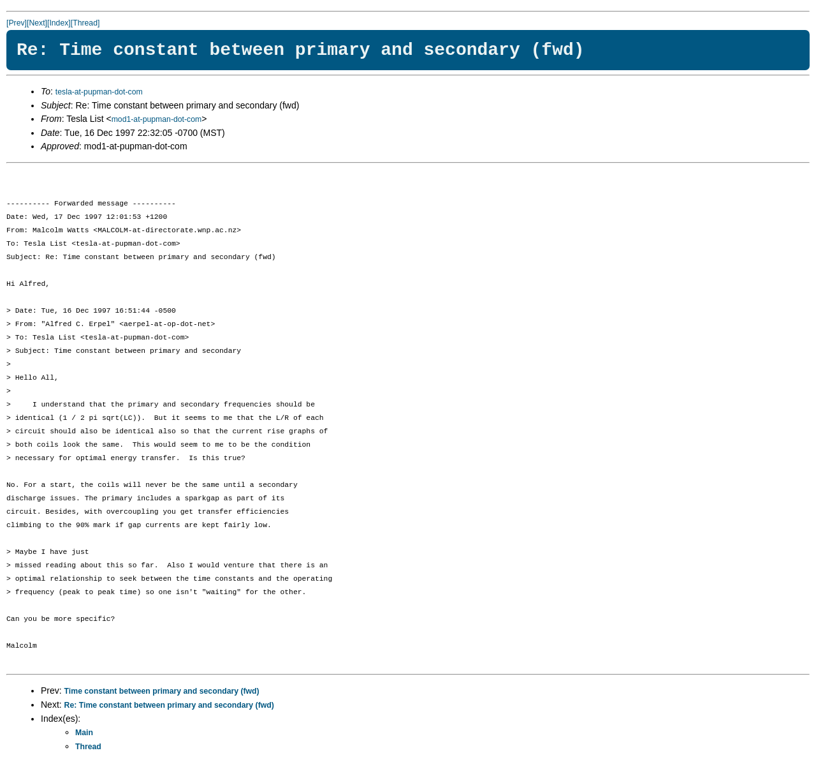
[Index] (59, 23)
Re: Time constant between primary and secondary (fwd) (169, 705)
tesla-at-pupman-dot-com (99, 91)
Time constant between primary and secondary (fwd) (161, 691)
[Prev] (16, 23)
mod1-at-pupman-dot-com (157, 119)
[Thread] (85, 23)
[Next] (37, 23)
